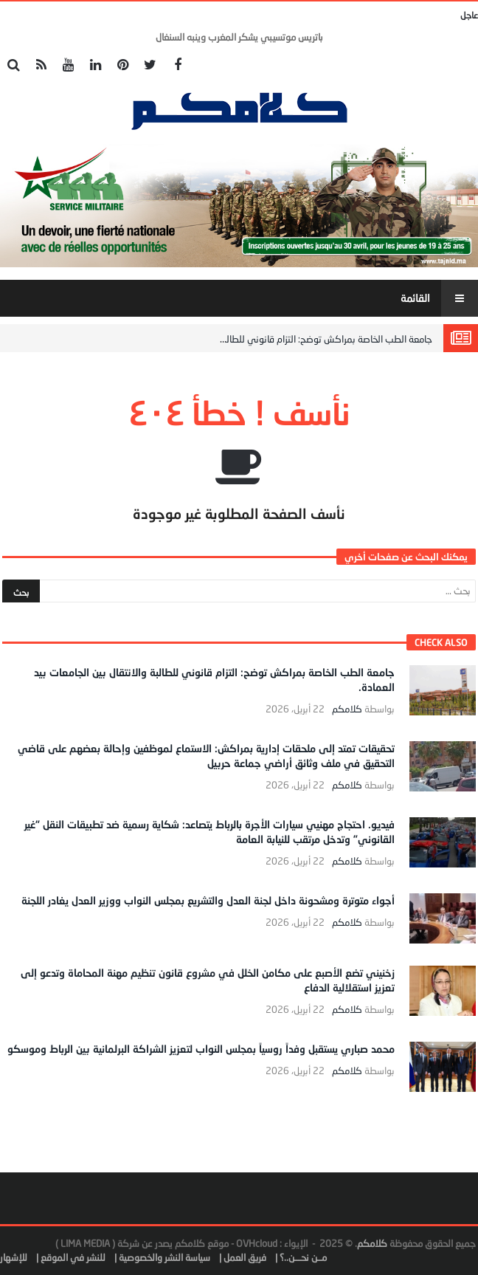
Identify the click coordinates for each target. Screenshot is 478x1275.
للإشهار (13, 1257)
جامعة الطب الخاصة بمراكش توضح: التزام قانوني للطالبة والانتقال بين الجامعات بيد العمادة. (259, 339)
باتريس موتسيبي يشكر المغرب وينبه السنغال (239, 37)
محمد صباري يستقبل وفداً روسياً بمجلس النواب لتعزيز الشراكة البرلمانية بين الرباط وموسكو (201, 1048)
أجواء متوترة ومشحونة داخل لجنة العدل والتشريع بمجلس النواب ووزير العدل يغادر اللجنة (208, 900)
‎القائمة (439, 298)
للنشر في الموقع (73, 1257)
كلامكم (347, 709)
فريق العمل (245, 1257)
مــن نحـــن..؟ (303, 1257)
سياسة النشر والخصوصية (164, 1257)
